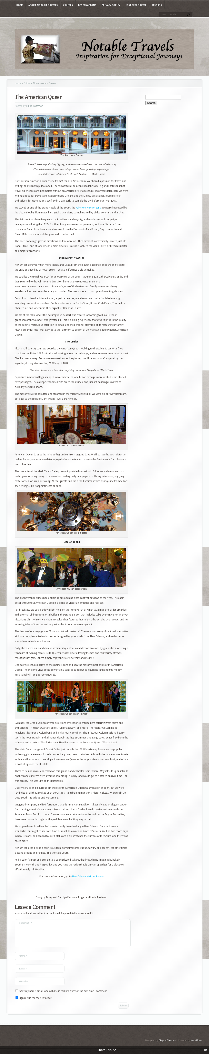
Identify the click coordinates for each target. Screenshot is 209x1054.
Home (19, 5)
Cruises (68, 5)
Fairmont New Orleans (88, 207)
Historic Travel (136, 5)
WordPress (196, 1045)
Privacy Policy (111, 5)
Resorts (157, 5)
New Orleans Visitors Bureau (88, 876)
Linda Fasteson (34, 106)
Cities (27, 83)
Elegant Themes (167, 1045)
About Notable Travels (43, 5)
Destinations (87, 5)
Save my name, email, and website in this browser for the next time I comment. (63, 996)
